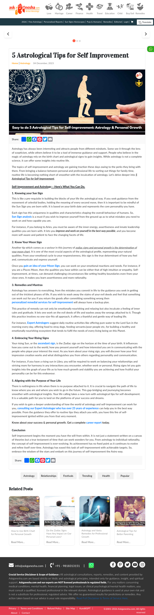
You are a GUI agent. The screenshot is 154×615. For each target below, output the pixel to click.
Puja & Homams (94, 22)
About (14, 612)
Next (146, 34)
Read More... (18, 542)
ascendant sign (46, 343)
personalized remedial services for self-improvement (42, 302)
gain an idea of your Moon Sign (42, 265)
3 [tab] (80, 41)
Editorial (118, 22)
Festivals (68, 475)
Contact (26, 612)
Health (106, 475)
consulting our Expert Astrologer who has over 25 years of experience (58, 408)
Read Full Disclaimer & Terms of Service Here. (102, 598)
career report (93, 422)
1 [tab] (74, 40)
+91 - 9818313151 (65, 565)
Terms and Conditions (32, 608)
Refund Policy (54, 608)
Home (15, 63)
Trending (87, 475)
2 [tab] (77, 41)
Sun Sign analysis (22, 216)
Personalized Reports (53, 22)
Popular (125, 475)
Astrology (25, 63)
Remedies (107, 22)
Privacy (12, 608)
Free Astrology (35, 22)
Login (126, 22)
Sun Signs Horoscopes (75, 22)
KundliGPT (84, 608)
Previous (8, 34)
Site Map (70, 608)
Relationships (48, 475)
